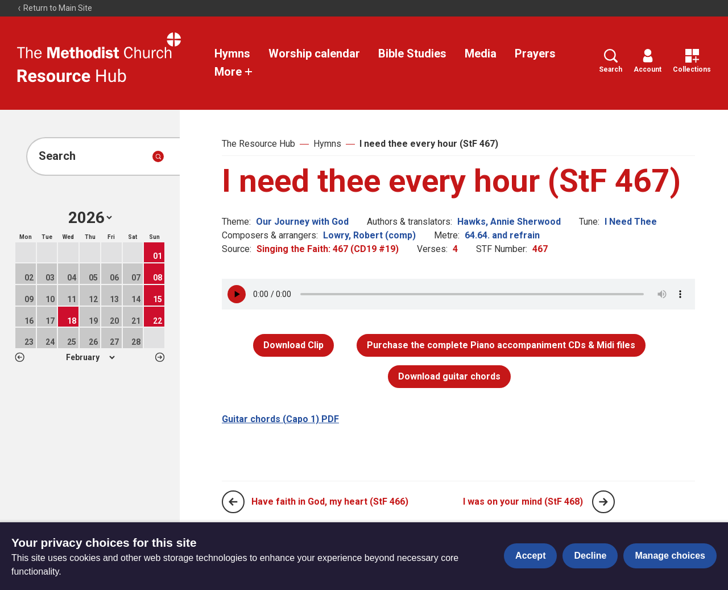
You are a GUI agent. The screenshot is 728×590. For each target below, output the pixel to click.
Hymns (232, 53)
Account (647, 61)
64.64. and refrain (502, 235)
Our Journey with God (302, 221)
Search (610, 61)
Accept (530, 555)
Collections (692, 61)
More (233, 72)
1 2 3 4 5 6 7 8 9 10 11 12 (90, 357)
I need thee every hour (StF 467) (428, 143)
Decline (590, 555)
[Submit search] (158, 156)
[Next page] (603, 501)
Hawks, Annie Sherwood (509, 221)
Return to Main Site (54, 8)
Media (481, 53)
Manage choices (670, 555)
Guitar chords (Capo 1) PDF (280, 419)
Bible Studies (412, 53)
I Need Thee (631, 221)
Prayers (535, 53)
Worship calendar (314, 53)
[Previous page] (233, 501)
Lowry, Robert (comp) (369, 235)
